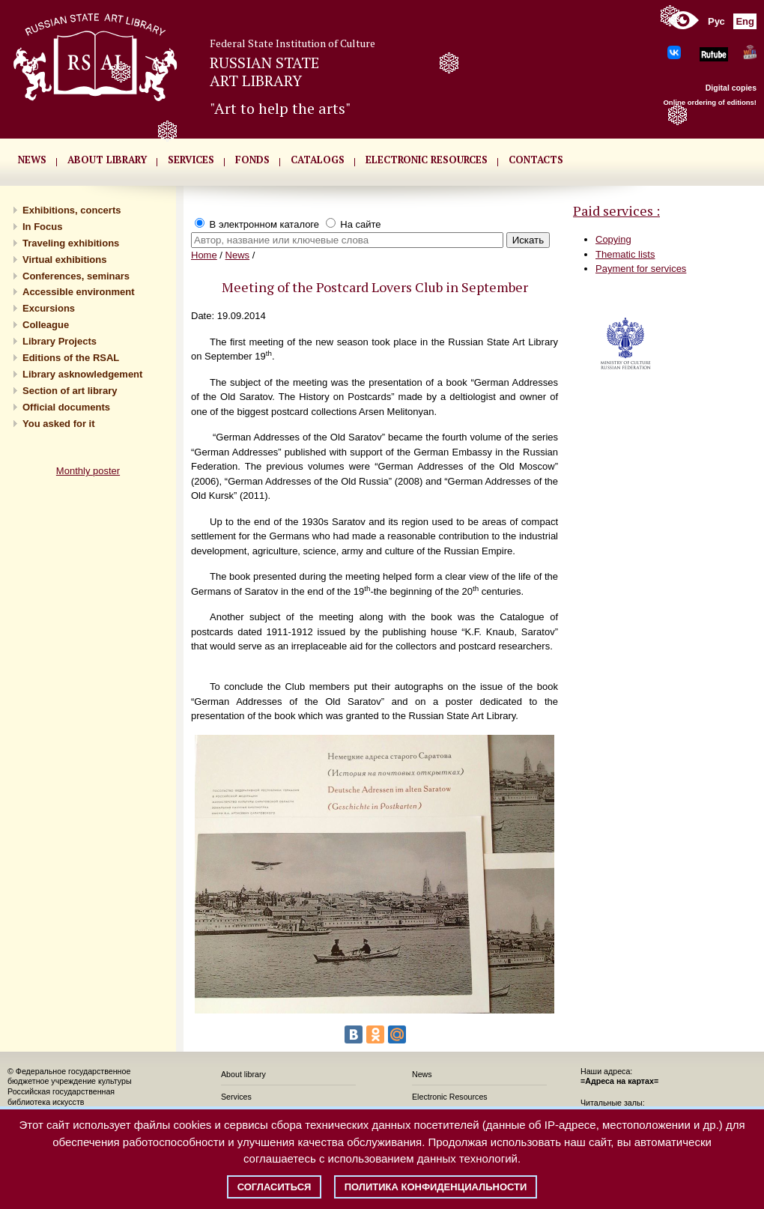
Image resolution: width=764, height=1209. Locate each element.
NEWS (32, 159)
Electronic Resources (450, 1096)
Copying (613, 239)
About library (107, 159)
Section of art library (69, 390)
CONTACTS (536, 159)
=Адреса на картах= (619, 1080)
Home (204, 255)
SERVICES (191, 159)
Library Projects (59, 341)
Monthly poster (88, 470)
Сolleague (45, 324)
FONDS (252, 159)
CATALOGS (318, 159)
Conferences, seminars (76, 276)
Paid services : (616, 210)
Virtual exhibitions (64, 259)
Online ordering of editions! (710, 102)
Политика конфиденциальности (436, 1187)
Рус (716, 21)
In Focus (42, 226)
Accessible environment (78, 291)
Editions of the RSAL (70, 357)
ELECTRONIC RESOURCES (427, 159)
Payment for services (640, 268)
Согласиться (274, 1187)
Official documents (66, 407)
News (237, 255)
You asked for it (58, 423)
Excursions (48, 308)
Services (236, 1096)
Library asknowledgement (82, 374)
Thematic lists (625, 254)
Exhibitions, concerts (71, 210)
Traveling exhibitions (70, 243)
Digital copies (731, 87)
